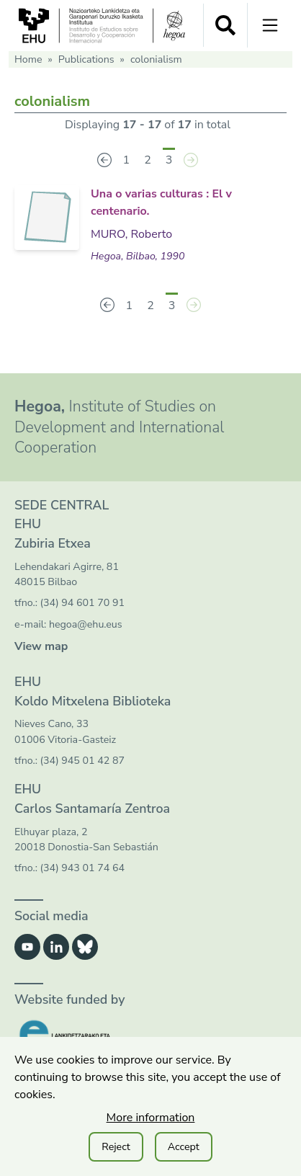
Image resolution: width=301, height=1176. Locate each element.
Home (28, 59)
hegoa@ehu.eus (85, 624)
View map (41, 646)
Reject (116, 1147)
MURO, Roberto (131, 234)
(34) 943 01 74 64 (82, 868)
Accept (183, 1147)
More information (151, 1118)
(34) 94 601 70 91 (82, 603)
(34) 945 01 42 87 (82, 760)
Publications (86, 59)
